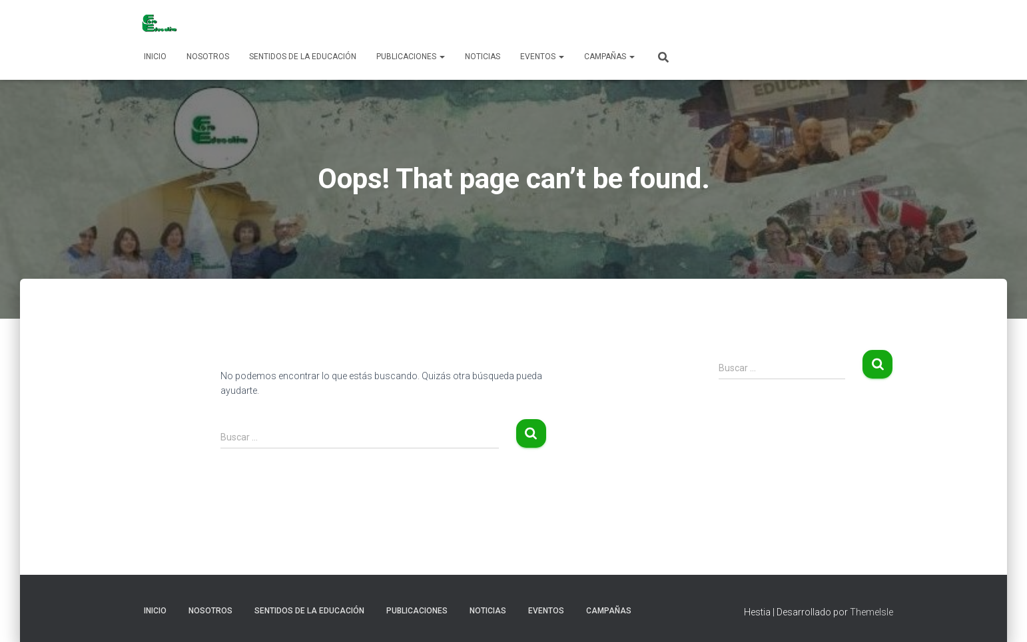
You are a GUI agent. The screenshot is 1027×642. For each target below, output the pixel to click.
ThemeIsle (871, 612)
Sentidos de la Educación (302, 56)
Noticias (482, 56)
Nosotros (207, 56)
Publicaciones (410, 56)
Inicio (155, 56)
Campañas (609, 56)
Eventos (542, 56)
